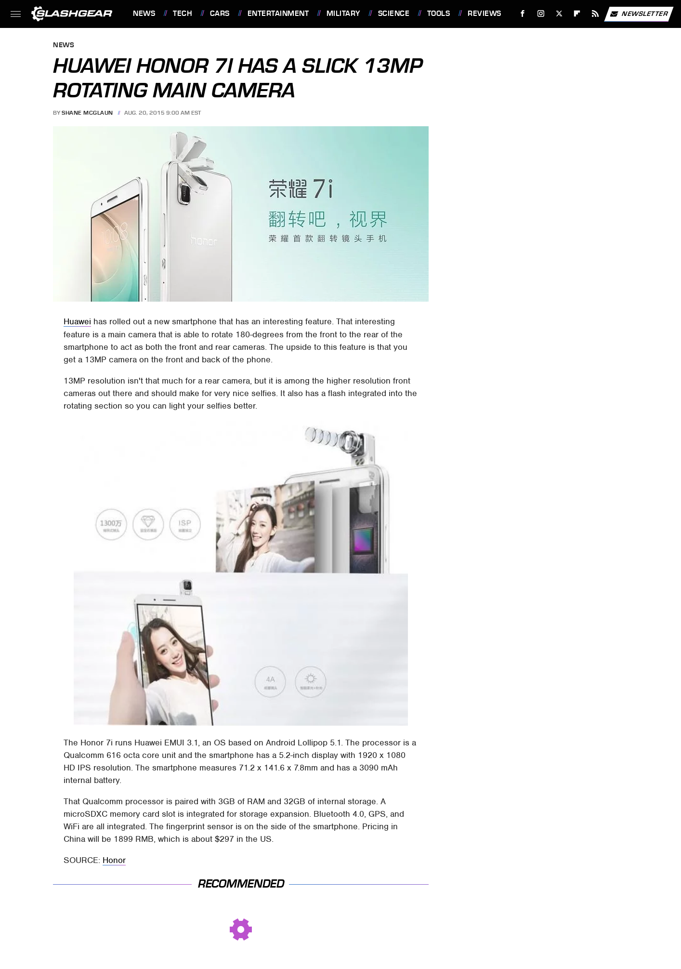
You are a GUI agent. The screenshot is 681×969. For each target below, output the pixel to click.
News (144, 13)
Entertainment (278, 13)
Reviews (484, 13)
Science (394, 13)
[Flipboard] (577, 13)
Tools (438, 13)
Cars (220, 13)
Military (343, 13)
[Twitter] (559, 13)
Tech (182, 13)
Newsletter (638, 14)
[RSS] (595, 13)
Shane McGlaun (87, 112)
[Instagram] (541, 13)
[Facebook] (523, 13)
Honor (114, 860)
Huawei (77, 321)
